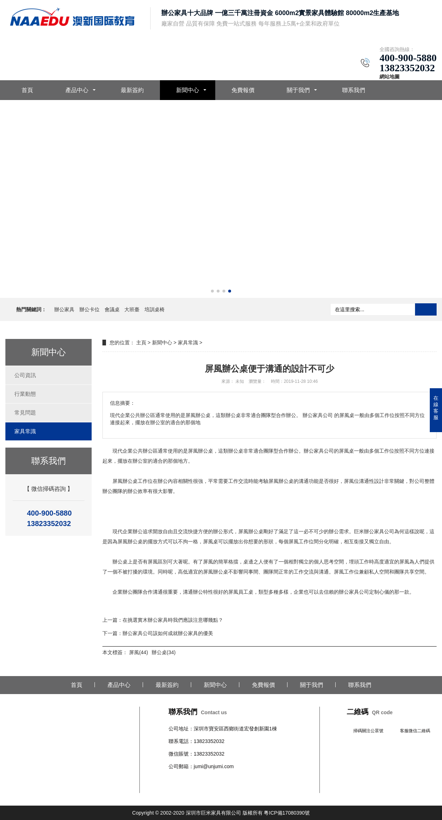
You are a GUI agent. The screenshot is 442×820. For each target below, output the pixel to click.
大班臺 (131, 309)
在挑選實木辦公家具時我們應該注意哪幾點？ (173, 620)
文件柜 (271, 779)
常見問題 (25, 412)
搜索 (426, 309)
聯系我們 (353, 90)
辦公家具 (64, 309)
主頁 (141, 342)
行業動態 (25, 394)
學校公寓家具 (249, 779)
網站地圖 (389, 77)
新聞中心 (187, 90)
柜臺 (229, 779)
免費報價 (242, 90)
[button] (212, 291)
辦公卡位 (89, 309)
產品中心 (76, 90)
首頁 (27, 90)
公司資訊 (25, 375)
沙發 (219, 779)
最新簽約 (132, 90)
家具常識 (25, 431)
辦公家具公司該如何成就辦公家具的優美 (168, 633)
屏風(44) (138, 652)
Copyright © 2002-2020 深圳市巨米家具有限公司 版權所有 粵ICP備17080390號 (221, 813)
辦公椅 (191, 779)
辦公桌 (176, 779)
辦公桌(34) (164, 652)
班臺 (284, 779)
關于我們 (298, 90)
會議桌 (112, 309)
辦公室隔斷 (181, 788)
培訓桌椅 (154, 309)
